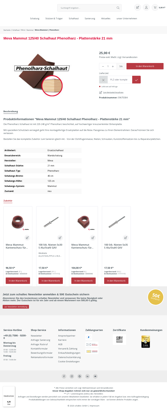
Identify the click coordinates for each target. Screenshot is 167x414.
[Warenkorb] (159, 8)
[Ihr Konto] (146, 8)
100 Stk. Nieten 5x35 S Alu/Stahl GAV (116, 249)
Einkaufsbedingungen (69, 355)
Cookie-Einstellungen (69, 364)
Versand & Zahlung (67, 351)
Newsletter (36, 338)
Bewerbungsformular (41, 355)
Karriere (62, 342)
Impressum (94, 408)
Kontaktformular (39, 351)
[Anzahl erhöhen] (113, 69)
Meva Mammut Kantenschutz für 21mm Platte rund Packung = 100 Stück (17, 249)
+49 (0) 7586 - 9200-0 (15, 339)
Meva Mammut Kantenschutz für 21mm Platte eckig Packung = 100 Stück (83, 249)
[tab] (10, 114)
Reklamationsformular (42, 359)
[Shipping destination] (119, 82)
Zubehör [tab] (7, 203)
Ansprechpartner (66, 338)
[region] (42, 78)
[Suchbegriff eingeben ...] (86, 9)
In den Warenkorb (145, 68)
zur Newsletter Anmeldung (15, 309)
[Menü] (13, 387)
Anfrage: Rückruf (39, 346)
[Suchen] (118, 9)
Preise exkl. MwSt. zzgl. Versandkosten (118, 59)
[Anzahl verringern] (103, 69)
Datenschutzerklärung (69, 359)
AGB (60, 346)
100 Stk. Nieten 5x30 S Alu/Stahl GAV (50, 249)
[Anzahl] (108, 69)
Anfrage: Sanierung (40, 342)
